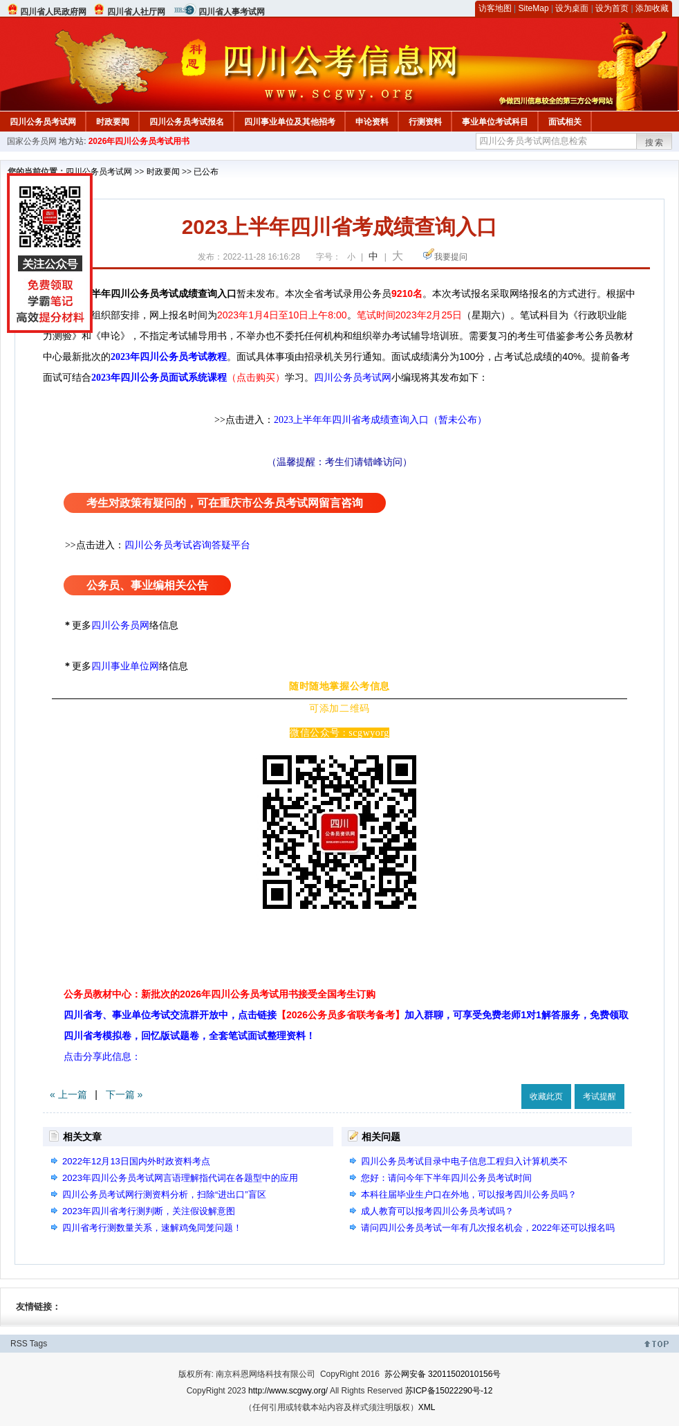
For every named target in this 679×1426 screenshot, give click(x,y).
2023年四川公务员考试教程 (169, 357)
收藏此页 (546, 1096)
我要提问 (450, 257)
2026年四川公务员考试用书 (139, 141)
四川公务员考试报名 (186, 122)
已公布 (206, 172)
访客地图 (495, 8)
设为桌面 (571, 8)
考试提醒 (599, 1096)
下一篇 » (124, 1094)
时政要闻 (112, 122)
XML (427, 1407)
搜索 (654, 142)
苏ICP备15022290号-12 (449, 1391)
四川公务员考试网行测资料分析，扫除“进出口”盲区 (164, 1194)
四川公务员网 (120, 625)
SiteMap (534, 8)
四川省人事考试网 (231, 12)
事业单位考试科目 (495, 122)
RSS (19, 1343)
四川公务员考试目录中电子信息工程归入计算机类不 (464, 1161)
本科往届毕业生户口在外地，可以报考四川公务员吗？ (469, 1194)
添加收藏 (652, 8)
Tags (38, 1343)
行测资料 (425, 122)
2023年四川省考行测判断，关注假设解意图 (148, 1211)
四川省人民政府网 (53, 12)
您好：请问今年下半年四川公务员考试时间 (446, 1178)
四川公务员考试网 (43, 122)
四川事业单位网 (125, 666)
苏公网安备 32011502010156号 (442, 1374)
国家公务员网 (32, 141)
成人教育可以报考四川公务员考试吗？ (437, 1211)
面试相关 (565, 122)
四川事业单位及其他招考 (289, 122)
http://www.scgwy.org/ (288, 1391)
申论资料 (372, 122)
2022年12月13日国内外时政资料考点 (136, 1161)
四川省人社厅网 (136, 12)
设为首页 (612, 8)
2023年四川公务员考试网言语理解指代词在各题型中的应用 (180, 1178)
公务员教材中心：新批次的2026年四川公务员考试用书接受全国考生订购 (219, 994)
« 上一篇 (68, 1094)
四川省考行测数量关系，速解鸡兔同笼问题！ (152, 1227)
